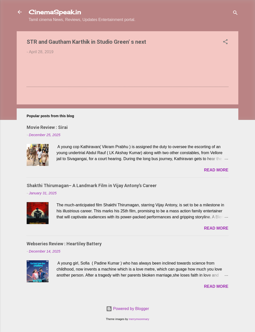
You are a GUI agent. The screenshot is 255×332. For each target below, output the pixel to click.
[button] (225, 42)
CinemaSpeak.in (55, 12)
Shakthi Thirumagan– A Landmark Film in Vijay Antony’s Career (92, 185)
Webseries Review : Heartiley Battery (64, 243)
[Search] (235, 13)
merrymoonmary (139, 319)
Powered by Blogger (127, 309)
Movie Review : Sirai (47, 127)
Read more (216, 170)
